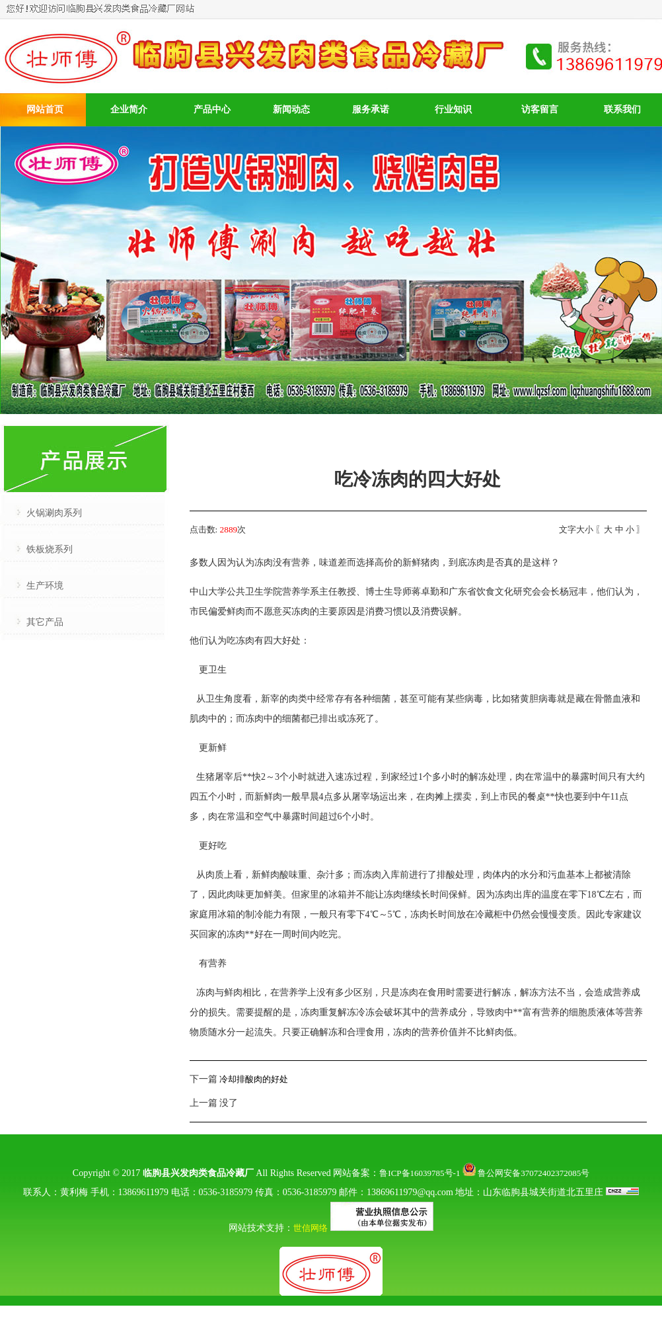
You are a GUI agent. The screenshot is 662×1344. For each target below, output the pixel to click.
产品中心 (212, 109)
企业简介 (128, 109)
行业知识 (453, 109)
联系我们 (622, 109)
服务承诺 (370, 109)
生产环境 (44, 586)
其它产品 (44, 622)
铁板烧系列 (49, 549)
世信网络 (310, 1228)
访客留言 (539, 109)
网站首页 (44, 109)
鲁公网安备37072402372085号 (525, 1173)
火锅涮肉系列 (54, 513)
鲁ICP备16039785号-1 (419, 1173)
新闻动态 (291, 109)
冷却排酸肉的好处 (253, 1079)
